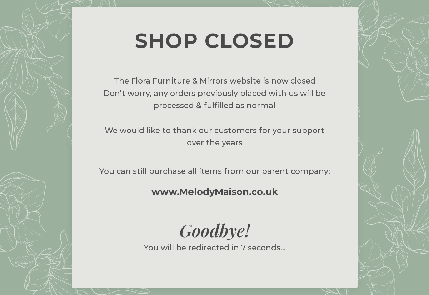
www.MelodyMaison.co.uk (214, 191)
